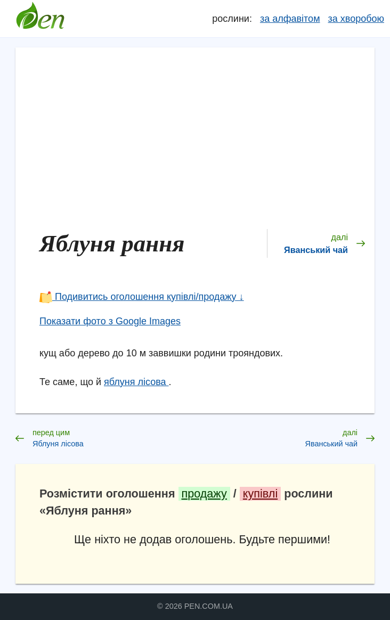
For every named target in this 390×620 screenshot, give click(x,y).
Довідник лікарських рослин (40, 18)
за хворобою (356, 18)
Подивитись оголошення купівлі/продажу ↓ (141, 296)
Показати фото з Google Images (110, 321)
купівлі (260, 493)
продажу (204, 493)
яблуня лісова (136, 382)
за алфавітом (290, 18)
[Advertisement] (202, 136)
